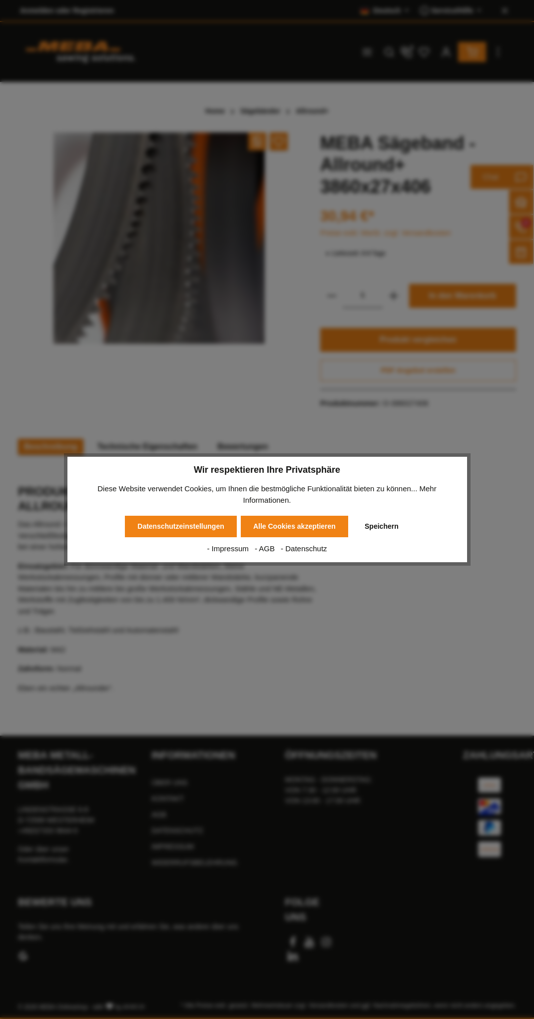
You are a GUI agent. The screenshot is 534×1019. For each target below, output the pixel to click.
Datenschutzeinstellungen (180, 526)
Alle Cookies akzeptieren (294, 526)
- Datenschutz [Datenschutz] (304, 548)
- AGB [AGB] (266, 548)
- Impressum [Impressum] (229, 548)
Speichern (382, 526)
